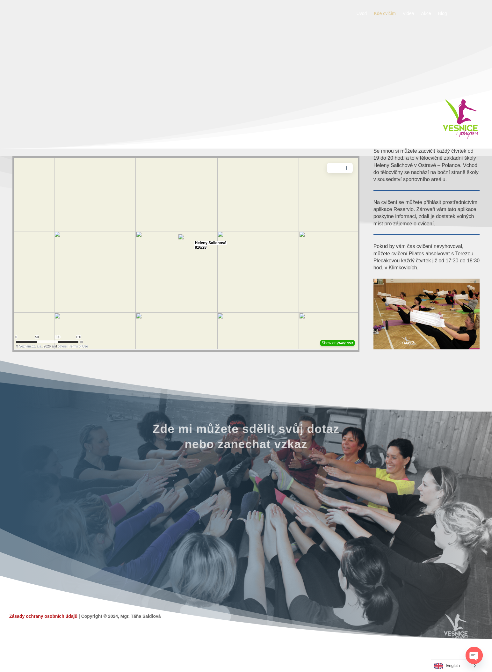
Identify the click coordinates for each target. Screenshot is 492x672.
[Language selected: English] (455, 666)
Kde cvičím (384, 13)
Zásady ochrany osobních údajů (43, 616)
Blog (442, 13)
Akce (426, 13)
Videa (408, 13)
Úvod (362, 13)
